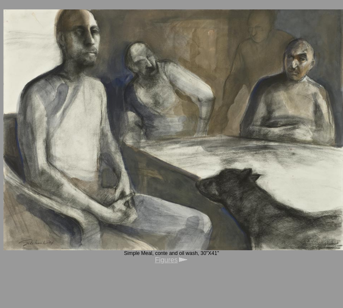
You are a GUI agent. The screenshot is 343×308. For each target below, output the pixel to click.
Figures (166, 260)
